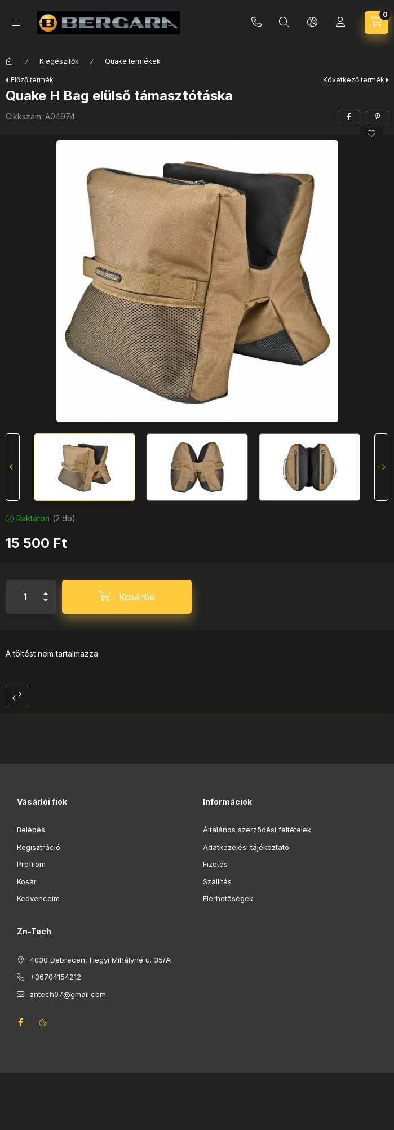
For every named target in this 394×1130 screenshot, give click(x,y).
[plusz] (45, 588)
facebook (20, 1022)
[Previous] (13, 467)
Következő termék (353, 80)
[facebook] (349, 116)
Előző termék (32, 80)
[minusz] (45, 605)
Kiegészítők (59, 61)
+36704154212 (256, 22)
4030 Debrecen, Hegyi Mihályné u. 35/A (100, 959)
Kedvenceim (38, 898)
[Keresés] (284, 22)
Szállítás (217, 881)
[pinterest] (377, 116)
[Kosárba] (127, 597)
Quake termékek (133, 61)
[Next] (381, 467)
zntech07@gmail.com (68, 994)
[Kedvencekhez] (371, 133)
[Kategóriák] (16, 22)
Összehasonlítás (17, 696)
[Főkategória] (10, 61)
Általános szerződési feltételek (257, 829)
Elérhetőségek (228, 898)
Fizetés (215, 863)
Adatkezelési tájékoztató (246, 847)
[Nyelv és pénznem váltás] (312, 22)
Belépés (31, 829)
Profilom (31, 863)
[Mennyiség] (25, 596)
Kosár (27, 881)
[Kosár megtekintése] (376, 22)
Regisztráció (38, 847)
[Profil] (340, 22)
